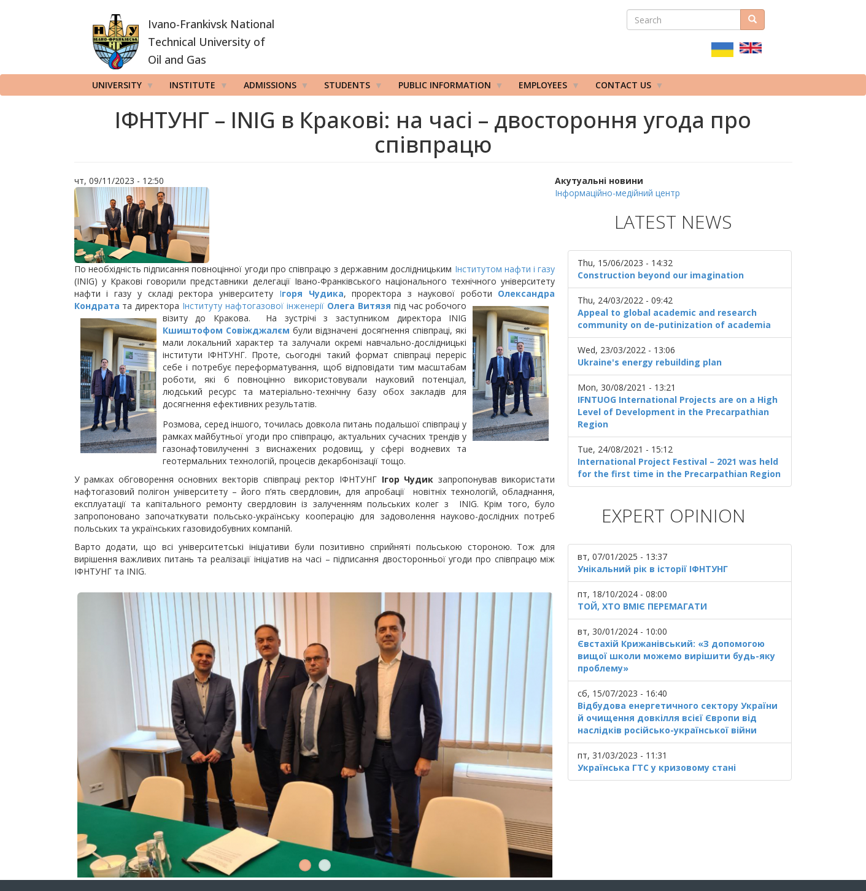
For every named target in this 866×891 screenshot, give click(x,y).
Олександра (526, 293)
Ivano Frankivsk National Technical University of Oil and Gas (234, 817)
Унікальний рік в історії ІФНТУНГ (653, 569)
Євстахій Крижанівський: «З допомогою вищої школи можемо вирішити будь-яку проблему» (676, 656)
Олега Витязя (359, 306)
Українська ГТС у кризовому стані (657, 767)
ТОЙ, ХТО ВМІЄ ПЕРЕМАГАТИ (642, 606)
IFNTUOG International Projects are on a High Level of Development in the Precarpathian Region (678, 412)
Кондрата (97, 306)
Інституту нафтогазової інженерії (253, 306)
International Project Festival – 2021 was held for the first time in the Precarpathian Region (679, 468)
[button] (314, 225)
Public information (447, 87)
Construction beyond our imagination (661, 275)
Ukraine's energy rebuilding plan (650, 362)
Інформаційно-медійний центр (617, 193)
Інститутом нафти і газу (505, 269)
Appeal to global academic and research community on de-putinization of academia (674, 319)
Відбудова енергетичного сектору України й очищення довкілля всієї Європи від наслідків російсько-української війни (678, 718)
